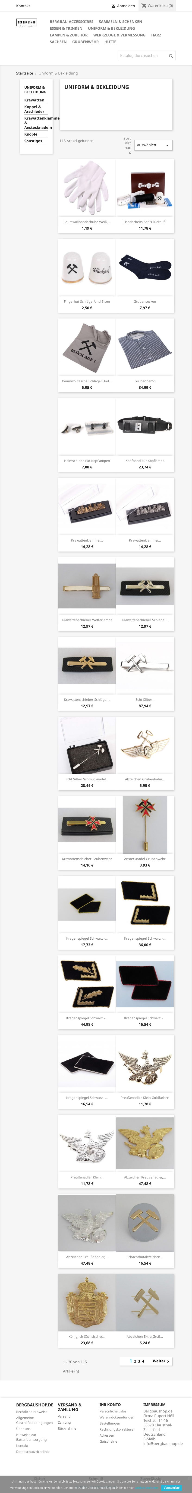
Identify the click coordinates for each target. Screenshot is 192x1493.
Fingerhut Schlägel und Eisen (87, 301)
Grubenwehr (85, 41)
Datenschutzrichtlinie (33, 1451)
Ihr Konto (110, 1404)
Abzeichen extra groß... (145, 1336)
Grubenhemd (145, 381)
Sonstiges (33, 141)
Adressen (107, 1435)
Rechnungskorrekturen (117, 1429)
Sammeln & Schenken (120, 21)
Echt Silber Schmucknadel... (87, 779)
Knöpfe (31, 134)
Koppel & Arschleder (34, 109)
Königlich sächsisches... (87, 1336)
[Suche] (147, 55)
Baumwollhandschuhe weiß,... (87, 222)
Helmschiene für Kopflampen (87, 460)
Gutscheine (108, 1441)
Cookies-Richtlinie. (147, 1488)
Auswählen (153, 145)
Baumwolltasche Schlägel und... (87, 381)
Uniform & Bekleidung (111, 28)
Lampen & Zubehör (69, 35)
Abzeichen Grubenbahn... (145, 779)
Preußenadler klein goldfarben (145, 1097)
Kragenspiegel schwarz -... (87, 938)
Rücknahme (67, 1428)
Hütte (110, 41)
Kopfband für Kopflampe (145, 460)
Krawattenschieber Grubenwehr (87, 859)
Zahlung (64, 1422)
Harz (156, 35)
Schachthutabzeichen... (145, 1257)
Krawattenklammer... (87, 540)
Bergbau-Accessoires (71, 21)
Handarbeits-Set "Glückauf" (144, 222)
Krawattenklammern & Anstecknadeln (36, 123)
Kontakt (23, 5)
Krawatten (34, 100)
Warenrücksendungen (117, 1417)
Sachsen (58, 41)
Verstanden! (171, 1488)
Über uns (23, 1428)
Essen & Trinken (66, 28)
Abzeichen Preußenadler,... (145, 1177)
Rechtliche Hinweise (31, 1411)
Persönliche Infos (113, 1411)
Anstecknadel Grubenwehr (145, 859)
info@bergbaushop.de (163, 1443)
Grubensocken (145, 301)
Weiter (162, 1361)
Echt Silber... (144, 699)
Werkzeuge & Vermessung (119, 35)
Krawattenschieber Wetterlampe (87, 620)
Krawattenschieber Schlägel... (145, 620)
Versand (64, 1416)
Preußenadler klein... (87, 1177)
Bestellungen (110, 1423)
